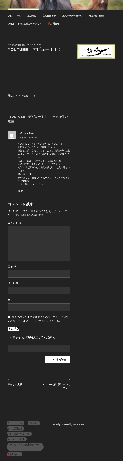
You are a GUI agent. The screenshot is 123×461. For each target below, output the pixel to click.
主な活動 (31, 15)
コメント (14, 222)
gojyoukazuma (34, 45)
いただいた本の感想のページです (24, 23)
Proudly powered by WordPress (68, 424)
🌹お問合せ (53, 23)
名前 (12, 266)
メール (13, 283)
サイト (11, 300)
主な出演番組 (49, 15)
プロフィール (14, 15)
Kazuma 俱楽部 (97, 15)
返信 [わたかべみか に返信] (20, 191)
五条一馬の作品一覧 (72, 15)
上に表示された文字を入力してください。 (32, 337)
